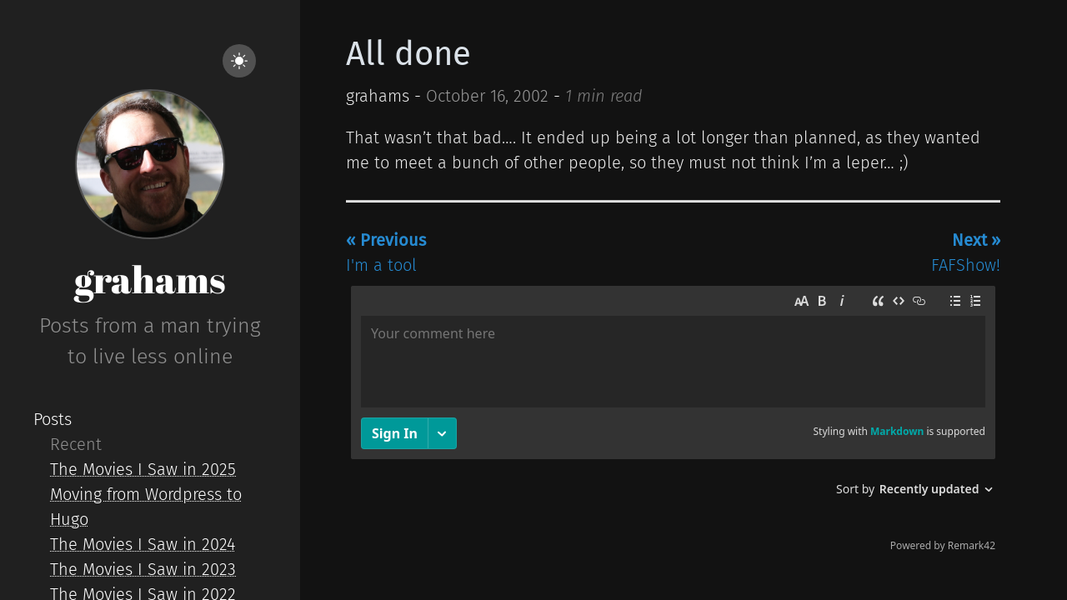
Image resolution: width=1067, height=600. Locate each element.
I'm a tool (386, 252)
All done (408, 54)
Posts (52, 419)
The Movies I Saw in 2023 (143, 569)
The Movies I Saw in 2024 (142, 544)
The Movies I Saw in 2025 (143, 469)
